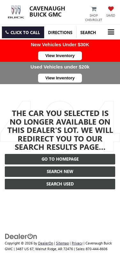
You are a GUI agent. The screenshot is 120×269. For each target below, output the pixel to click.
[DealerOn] (21, 235)
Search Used (60, 183)
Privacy (77, 243)
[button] (23, 32)
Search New (60, 171)
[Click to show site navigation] (111, 32)
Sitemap (62, 243)
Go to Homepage (60, 159)
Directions (60, 32)
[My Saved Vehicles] (110, 12)
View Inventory (60, 55)
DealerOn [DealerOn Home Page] (45, 243)
